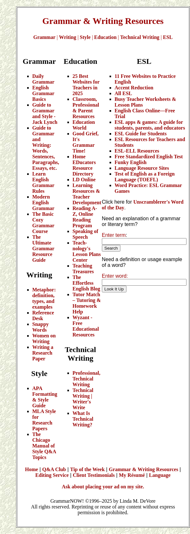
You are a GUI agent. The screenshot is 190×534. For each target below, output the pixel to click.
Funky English (131, 162)
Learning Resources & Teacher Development (86, 194)
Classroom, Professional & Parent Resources (85, 107)
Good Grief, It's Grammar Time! (85, 142)
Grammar (44, 37)
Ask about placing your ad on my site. (103, 486)
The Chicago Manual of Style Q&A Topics (44, 446)
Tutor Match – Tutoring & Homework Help (86, 303)
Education (105, 37)
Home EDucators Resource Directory (84, 165)
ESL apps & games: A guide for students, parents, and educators (150, 125)
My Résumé (132, 475)
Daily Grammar (43, 79)
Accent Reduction (134, 87)
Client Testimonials (94, 475)
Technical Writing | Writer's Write (82, 398)
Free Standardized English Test (149, 156)
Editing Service (52, 475)
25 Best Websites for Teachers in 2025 (86, 84)
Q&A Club (54, 469)
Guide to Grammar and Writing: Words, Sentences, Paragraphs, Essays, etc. (45, 148)
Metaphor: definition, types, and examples (44, 298)
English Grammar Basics (43, 93)
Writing (67, 37)
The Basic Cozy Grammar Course (43, 222)
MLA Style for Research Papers (44, 420)
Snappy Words (40, 327)
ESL (167, 37)
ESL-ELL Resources (137, 151)
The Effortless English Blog (86, 283)
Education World (83, 125)
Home (31, 469)
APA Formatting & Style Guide (44, 397)
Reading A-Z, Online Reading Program (84, 217)
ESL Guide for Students (141, 133)
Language (160, 475)
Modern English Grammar (43, 202)
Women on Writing (44, 338)
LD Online (83, 179)
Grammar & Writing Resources (143, 469)
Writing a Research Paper (42, 352)
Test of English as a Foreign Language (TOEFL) (145, 176)
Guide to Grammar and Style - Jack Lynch (44, 113)
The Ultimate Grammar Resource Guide (43, 248)
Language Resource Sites (142, 168)
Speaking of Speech (85, 234)
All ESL (123, 93)
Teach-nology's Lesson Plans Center (86, 251)
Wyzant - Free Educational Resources (85, 326)
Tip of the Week (87, 469)
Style (85, 37)
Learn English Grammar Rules (43, 182)
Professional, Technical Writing (86, 378)
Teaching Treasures (83, 268)
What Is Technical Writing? (82, 418)
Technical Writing (139, 37)
